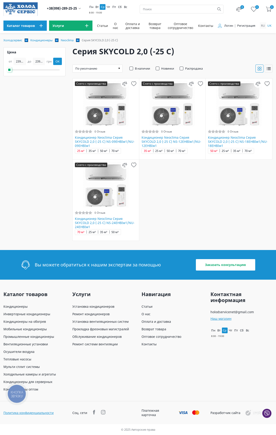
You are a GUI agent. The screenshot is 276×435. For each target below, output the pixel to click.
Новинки (167, 68)
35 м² (92, 150)
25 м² (80, 150)
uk (269, 25)
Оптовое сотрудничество (180, 26)
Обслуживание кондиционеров (97, 336)
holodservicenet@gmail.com (232, 312)
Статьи (102, 26)
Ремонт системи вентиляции (95, 344)
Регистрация (246, 25)
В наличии (142, 68)
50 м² (103, 150)
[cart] (269, 9)
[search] (219, 9)
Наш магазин (220, 318)
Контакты (205, 26)
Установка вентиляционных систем (100, 321)
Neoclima (67, 40)
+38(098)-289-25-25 (62, 8)
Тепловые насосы (17, 359)
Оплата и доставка (132, 26)
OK (57, 61)
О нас (115, 26)
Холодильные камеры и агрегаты (29, 374)
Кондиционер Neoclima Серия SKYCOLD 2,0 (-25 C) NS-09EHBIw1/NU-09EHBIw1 (104, 141)
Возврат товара (155, 26)
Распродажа (194, 68)
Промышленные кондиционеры (28, 336)
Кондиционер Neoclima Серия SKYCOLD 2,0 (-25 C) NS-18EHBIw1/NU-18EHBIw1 (238, 141)
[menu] (25, 26)
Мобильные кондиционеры (25, 329)
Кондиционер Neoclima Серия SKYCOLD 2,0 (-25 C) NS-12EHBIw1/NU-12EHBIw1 (171, 141)
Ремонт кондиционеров (91, 314)
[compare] (125, 84)
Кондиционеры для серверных (27, 382)
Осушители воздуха (18, 351)
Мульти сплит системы (21, 367)
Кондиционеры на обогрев (24, 321)
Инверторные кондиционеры (26, 314)
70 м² (115, 150)
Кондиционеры (41, 40)
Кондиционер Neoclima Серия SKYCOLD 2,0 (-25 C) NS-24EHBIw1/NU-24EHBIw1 (104, 223)
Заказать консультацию (225, 265)
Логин (228, 25)
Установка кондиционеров (93, 306)
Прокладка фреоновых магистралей (100, 329)
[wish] (134, 84)
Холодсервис (12, 40)
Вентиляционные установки (25, 344)
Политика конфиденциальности (28, 413)
